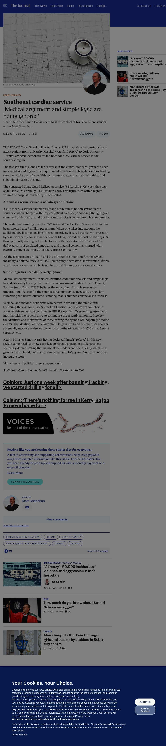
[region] (83, 706)
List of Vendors (20, 734)
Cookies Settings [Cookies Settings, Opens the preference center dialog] (145, 709)
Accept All (145, 702)
